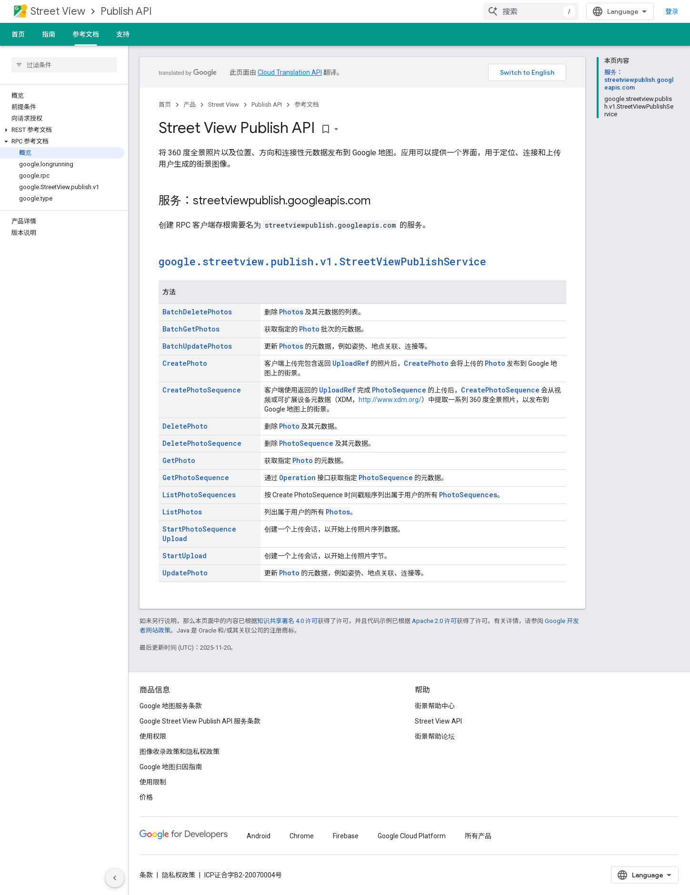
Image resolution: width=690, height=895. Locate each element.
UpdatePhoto (185, 572)
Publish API (126, 11)
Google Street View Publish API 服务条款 (200, 721)
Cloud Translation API (290, 72)
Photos (291, 311)
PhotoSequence (399, 389)
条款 (146, 875)
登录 (672, 11)
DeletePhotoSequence (201, 443)
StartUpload (184, 555)
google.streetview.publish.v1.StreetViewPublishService (322, 261)
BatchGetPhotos (191, 328)
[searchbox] (64, 64)
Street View (57, 11)
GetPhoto (178, 460)
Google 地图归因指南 (171, 767)
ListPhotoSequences (199, 494)
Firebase (346, 836)
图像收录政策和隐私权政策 (180, 751)
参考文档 (306, 104)
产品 (189, 104)
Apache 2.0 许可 (434, 620)
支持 (123, 34)
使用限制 (153, 782)
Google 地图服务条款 (171, 706)
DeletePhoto (185, 426)
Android (258, 836)
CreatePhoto (184, 363)
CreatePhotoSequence (201, 389)
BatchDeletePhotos (197, 311)
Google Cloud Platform (412, 836)
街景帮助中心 (435, 706)
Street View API (438, 721)
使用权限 (153, 736)
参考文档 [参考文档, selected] (85, 34)
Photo (309, 328)
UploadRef (350, 363)
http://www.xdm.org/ (390, 399)
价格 (146, 797)
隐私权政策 (178, 875)
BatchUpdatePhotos (197, 346)
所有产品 (478, 836)
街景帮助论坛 (435, 736)
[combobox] (531, 11)
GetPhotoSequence (195, 477)
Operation (297, 477)
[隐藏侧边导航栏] (114, 877)
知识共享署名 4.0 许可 (287, 620)
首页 (18, 34)
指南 (48, 34)
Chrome (302, 836)
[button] (62, 130)
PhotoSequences (468, 494)
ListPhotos (182, 511)
